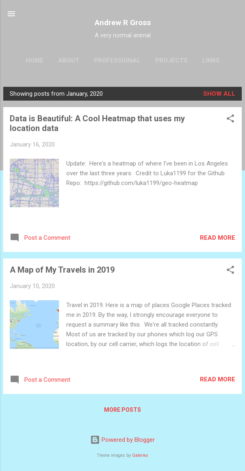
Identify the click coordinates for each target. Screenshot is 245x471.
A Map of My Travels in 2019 (62, 270)
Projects (171, 60)
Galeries (140, 455)
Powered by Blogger (122, 439)
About (68, 60)
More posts (122, 409)
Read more (217, 237)
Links (211, 60)
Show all (219, 93)
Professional (117, 60)
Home (34, 60)
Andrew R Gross (123, 22)
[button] (230, 120)
